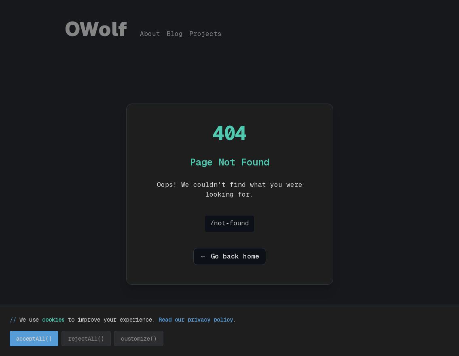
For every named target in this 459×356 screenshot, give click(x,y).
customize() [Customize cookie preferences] (139, 338)
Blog (175, 34)
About (150, 34)
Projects (205, 34)
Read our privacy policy (196, 319)
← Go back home (229, 256)
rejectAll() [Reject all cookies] (86, 338)
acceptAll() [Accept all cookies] (34, 338)
